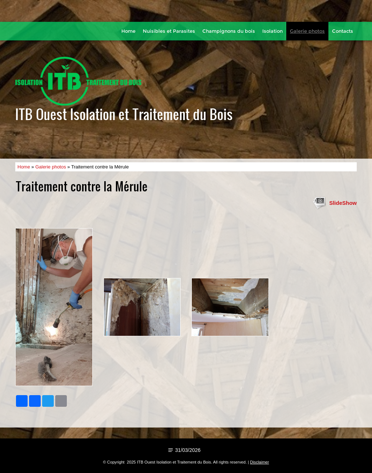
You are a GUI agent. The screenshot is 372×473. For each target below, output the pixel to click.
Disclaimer (259, 462)
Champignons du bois (228, 31)
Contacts (342, 31)
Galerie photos (307, 31)
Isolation (272, 31)
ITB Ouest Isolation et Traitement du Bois (124, 113)
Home (128, 31)
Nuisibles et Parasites (169, 31)
